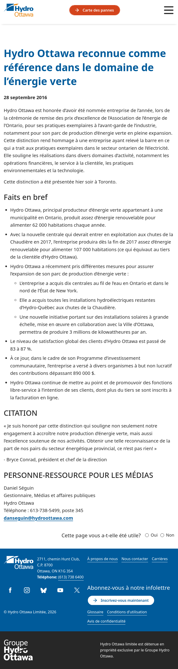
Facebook (10, 590)
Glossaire (95, 611)
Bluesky (43, 590)
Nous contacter (134, 558)
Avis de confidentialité (106, 621)
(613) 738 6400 (70, 577)
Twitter (76, 590)
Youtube (60, 590)
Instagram (26, 590)
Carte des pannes (94, 10)
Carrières (160, 558)
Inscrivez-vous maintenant (121, 600)
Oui (154, 535)
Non (170, 535)
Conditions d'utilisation (127, 611)
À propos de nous (102, 558)
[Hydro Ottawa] (18, 10)
